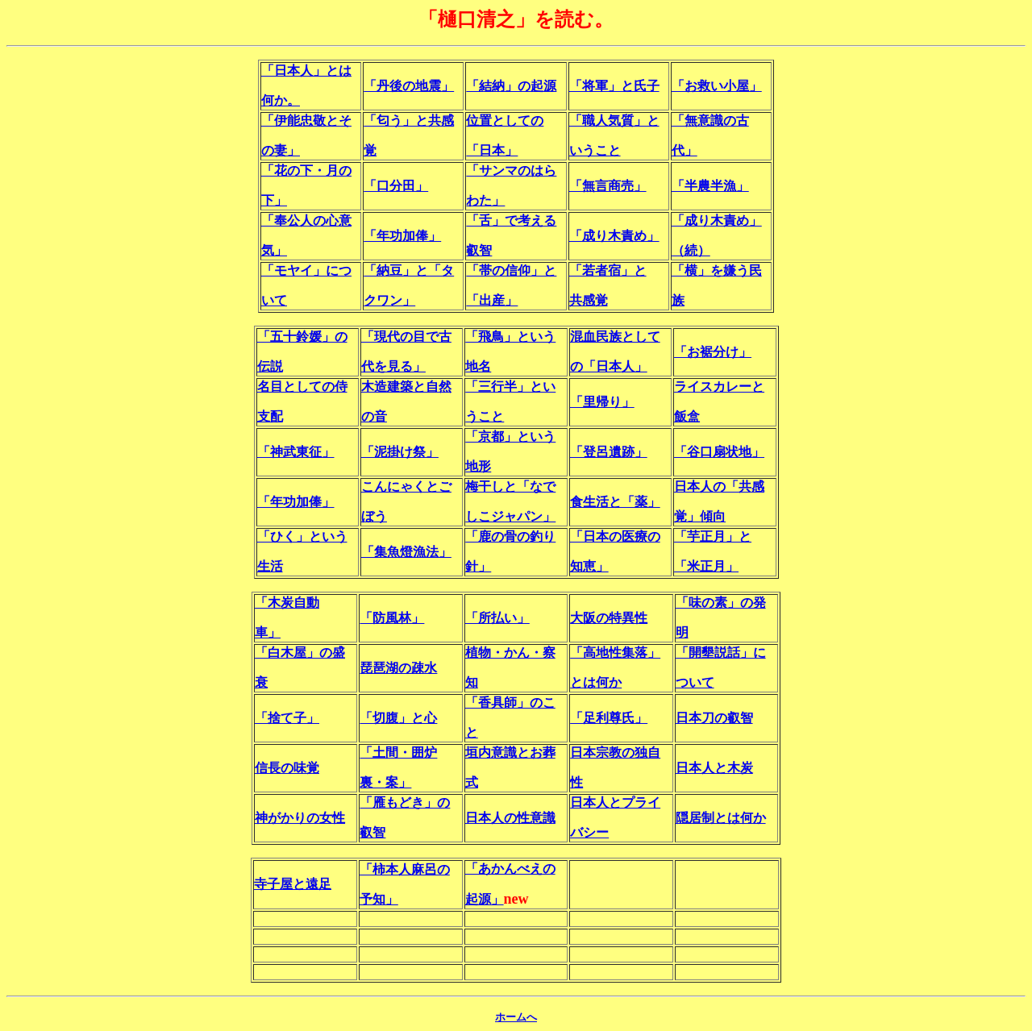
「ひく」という (302, 536)
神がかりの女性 (300, 818)
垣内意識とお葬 (510, 752)
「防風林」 (392, 618)
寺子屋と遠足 (292, 884)
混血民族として (615, 336)
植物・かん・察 (510, 652)
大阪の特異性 (608, 618)
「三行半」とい (510, 386)
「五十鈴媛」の (302, 336)
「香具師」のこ (510, 702)
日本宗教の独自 (615, 752)
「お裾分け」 (712, 352)
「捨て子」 (287, 718)
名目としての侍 (302, 386)
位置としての (504, 120)
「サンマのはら (511, 170)
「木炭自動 (287, 602)
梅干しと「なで (510, 486)
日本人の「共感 (719, 486)
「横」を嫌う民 (717, 270)
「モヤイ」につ (306, 270)
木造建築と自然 (406, 386)
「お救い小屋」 (717, 86)
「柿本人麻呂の (405, 869)
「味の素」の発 (721, 602)
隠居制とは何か (721, 818)
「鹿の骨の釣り (510, 536)
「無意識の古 (710, 120)
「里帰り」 (602, 402)
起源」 (484, 899)
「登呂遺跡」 (608, 452)
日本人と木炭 (714, 768)
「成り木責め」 (614, 236)
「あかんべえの (510, 868)
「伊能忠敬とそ (306, 120)
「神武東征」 (296, 452)
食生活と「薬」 (615, 502)
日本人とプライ (615, 802)
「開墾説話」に (721, 652)
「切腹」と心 (398, 718)
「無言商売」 (608, 186)
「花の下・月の (306, 170)
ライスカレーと (719, 386)
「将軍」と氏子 (614, 86)
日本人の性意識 (510, 818)
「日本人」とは (306, 70)
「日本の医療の (615, 536)
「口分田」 (396, 186)
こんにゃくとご (406, 486)
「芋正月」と (712, 536)
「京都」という (510, 436)
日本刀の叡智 (714, 718)
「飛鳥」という (510, 336)
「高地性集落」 (615, 652)
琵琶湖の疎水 (398, 668)
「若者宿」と (608, 270)
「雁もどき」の (405, 802)
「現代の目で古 (406, 336)
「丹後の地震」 (409, 86)
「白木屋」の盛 (300, 652)
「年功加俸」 (402, 236)
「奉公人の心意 (306, 220)
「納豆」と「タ (409, 270)
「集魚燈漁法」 (406, 552)
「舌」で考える (511, 220)
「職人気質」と (614, 120)
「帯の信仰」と (511, 270)
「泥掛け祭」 (400, 452)
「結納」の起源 (511, 86)
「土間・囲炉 (398, 752)
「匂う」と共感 (409, 120)
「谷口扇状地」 (719, 452)
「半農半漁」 (710, 186)
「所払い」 (497, 618)
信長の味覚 (287, 768)
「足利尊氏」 (608, 718)
